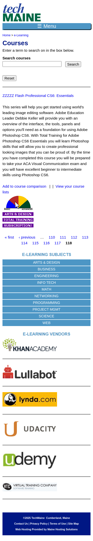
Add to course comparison (24, 186)
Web (47, 323)
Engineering (46, 276)
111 (63, 237)
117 (58, 243)
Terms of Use (58, 523)
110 (52, 237)
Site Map (73, 523)
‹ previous (27, 237)
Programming (46, 303)
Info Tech (46, 283)
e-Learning (21, 35)
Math (46, 289)
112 (74, 237)
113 (85, 237)
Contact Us (21, 523)
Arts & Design (46, 262)
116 (46, 243)
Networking (46, 296)
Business (46, 269)
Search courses (16, 58)
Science (46, 316)
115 (35, 243)
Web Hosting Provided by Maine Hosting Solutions (46, 529)
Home (6, 35)
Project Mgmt (46, 309)
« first (9, 237)
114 (24, 243)
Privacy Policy (39, 523)
